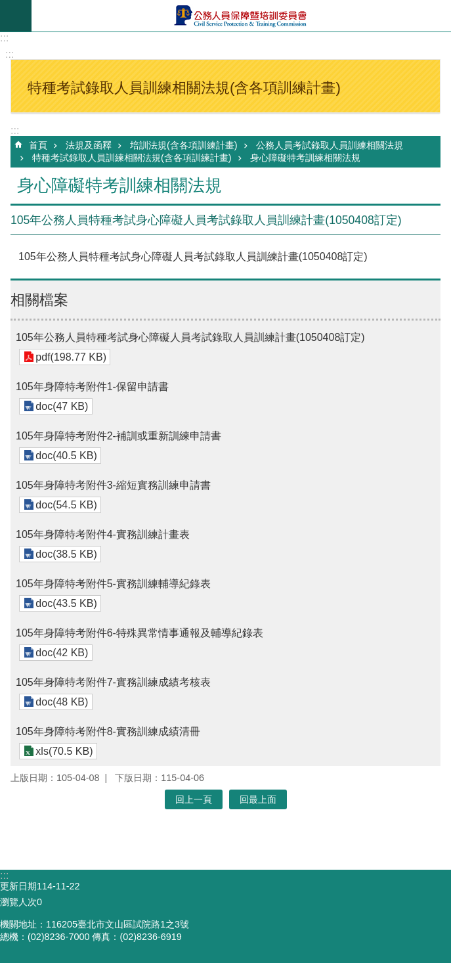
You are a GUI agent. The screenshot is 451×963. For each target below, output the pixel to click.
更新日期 (18, 886)
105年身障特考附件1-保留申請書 (92, 386)
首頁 (38, 145)
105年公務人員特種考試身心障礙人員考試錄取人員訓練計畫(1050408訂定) (190, 337)
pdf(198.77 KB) (70, 357)
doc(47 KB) (61, 406)
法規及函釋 (89, 145)
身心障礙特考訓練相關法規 (305, 157)
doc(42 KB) (61, 652)
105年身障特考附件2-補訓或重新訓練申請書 (118, 435)
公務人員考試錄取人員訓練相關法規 (329, 145)
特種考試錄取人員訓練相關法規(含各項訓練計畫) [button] (184, 87)
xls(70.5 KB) (64, 751)
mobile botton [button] (16, 16)
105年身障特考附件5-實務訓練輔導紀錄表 (113, 583)
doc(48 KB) (61, 701)
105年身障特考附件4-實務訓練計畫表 (103, 534)
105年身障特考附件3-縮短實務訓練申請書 (113, 485)
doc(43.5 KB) (66, 603)
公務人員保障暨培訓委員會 (241, 16)
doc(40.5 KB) (66, 455)
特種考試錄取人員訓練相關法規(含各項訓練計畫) (132, 157)
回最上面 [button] (258, 799)
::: (4, 37)
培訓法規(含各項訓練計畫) (184, 145)
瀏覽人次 (18, 902)
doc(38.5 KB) (66, 554)
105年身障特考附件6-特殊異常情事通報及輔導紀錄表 (139, 632)
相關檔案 (39, 300)
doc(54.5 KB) (66, 504)
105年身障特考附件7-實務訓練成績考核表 (113, 682)
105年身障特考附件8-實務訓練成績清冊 (108, 731)
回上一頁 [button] (193, 799)
